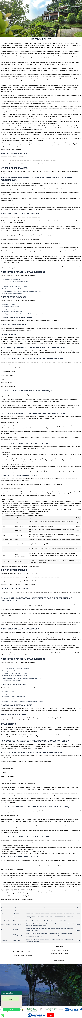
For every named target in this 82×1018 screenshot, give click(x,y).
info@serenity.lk (61, 960)
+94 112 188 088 (64, 953)
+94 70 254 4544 (65, 950)
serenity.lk (18, 149)
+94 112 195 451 (64, 957)
